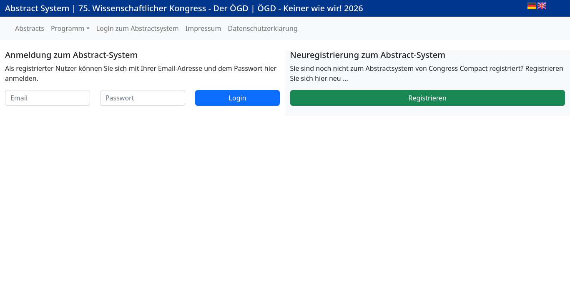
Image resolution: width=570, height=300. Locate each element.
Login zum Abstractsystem (137, 28)
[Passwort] (142, 98)
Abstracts (29, 28)
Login (237, 97)
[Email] (47, 98)
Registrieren (428, 97)
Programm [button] (68, 28)
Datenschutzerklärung (262, 28)
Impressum (203, 28)
